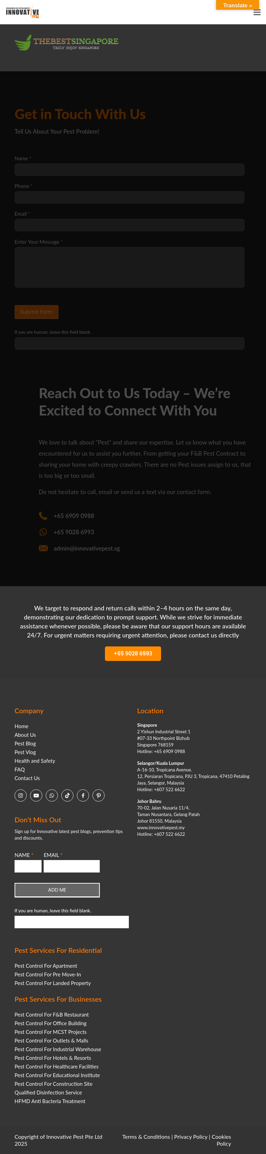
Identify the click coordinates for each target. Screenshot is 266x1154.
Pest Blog (25, 743)
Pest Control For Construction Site (53, 1084)
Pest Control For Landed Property (53, 983)
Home (21, 726)
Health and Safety (35, 761)
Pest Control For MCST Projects (51, 1032)
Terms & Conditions (146, 1136)
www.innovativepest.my (161, 827)
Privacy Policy (190, 1136)
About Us (25, 735)
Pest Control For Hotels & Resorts (53, 1058)
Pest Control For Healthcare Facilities (56, 1066)
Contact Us (27, 778)
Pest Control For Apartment (46, 966)
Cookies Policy (221, 1140)
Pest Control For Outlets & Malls (51, 1040)
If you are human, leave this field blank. (53, 910)
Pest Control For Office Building (51, 1023)
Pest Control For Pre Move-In (48, 974)
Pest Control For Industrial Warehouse (58, 1049)
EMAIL (53, 855)
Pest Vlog (25, 752)
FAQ (20, 769)
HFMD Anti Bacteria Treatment (50, 1101)
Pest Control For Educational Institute (57, 1075)
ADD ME (57, 889)
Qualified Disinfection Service (48, 1092)
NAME (24, 855)
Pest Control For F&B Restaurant (52, 1014)
